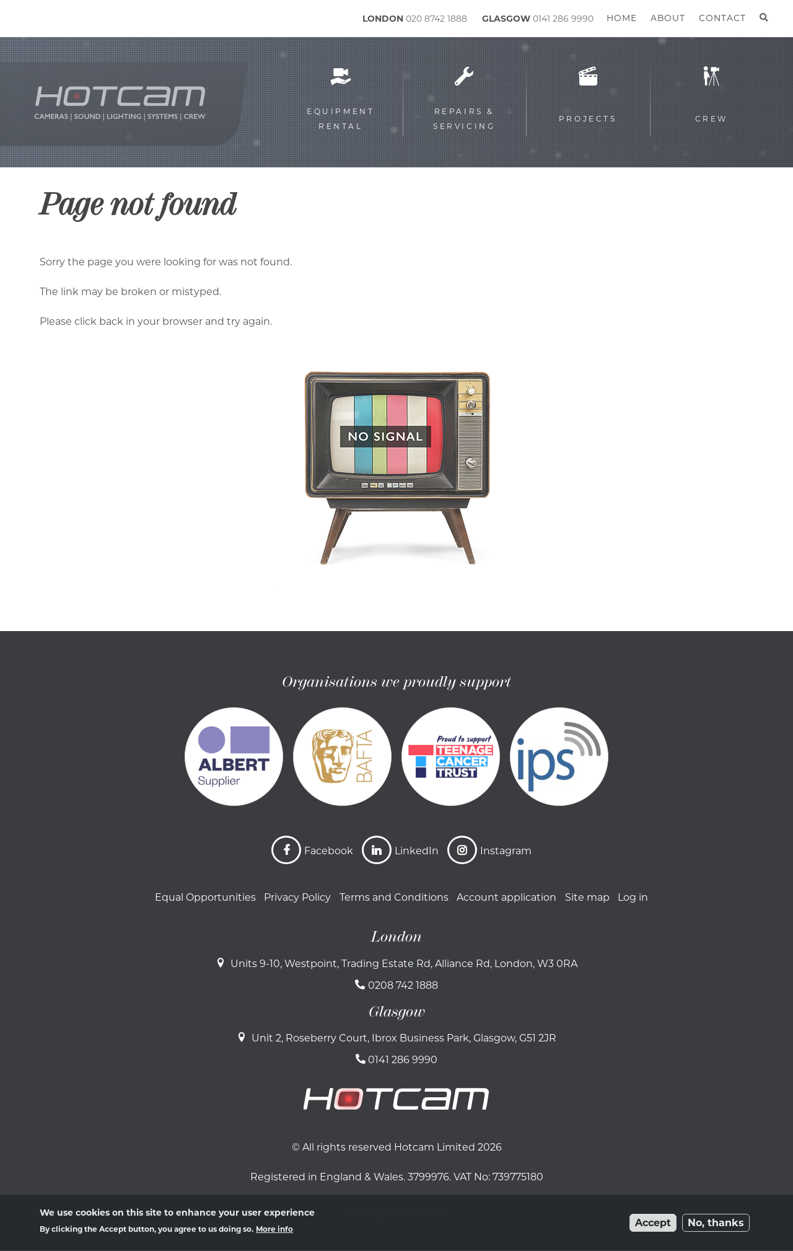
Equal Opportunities (205, 897)
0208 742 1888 (403, 985)
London (396, 936)
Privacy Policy (297, 897)
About (668, 18)
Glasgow (397, 1011)
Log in (633, 897)
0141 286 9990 (563, 18)
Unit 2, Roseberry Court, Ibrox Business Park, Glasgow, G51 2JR (404, 1038)
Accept (653, 1223)
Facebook (328, 851)
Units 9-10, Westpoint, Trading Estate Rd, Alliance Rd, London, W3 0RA (403, 964)
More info (274, 1229)
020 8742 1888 (436, 18)
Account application (506, 897)
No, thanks (716, 1223)
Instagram (506, 851)
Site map (587, 897)
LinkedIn (417, 851)
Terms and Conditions (394, 897)
